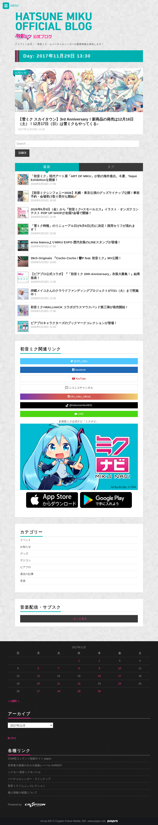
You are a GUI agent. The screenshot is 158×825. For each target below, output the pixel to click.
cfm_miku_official (79, 396)
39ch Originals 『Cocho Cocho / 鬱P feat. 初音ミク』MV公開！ (76, 258)
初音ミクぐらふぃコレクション (26, 785)
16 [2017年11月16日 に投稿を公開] (99, 676)
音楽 (23, 580)
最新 (47, 167)
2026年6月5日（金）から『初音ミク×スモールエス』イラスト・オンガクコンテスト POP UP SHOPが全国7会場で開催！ (84, 211)
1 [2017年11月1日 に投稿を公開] (79, 660)
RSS (12, 738)
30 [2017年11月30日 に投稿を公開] (99, 691)
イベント (25, 540)
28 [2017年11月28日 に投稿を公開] (58, 691)
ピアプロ (25, 567)
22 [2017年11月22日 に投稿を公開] (79, 683)
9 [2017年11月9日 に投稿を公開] (99, 668)
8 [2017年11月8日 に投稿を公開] (79, 668)
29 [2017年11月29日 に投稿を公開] (79, 691)
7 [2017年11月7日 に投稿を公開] (58, 668)
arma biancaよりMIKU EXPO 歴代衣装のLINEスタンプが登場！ (76, 242)
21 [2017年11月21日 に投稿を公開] (58, 683)
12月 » (15, 701)
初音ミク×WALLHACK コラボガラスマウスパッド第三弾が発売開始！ (79, 307)
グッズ (24, 553)
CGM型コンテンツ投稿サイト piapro (29, 758)
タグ (111, 167)
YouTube (79, 378)
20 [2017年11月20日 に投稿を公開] (38, 683)
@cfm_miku (79, 361)
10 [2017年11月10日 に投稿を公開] (119, 668)
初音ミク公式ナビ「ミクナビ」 (79, 421)
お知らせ (21, 72)
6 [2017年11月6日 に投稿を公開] (38, 668)
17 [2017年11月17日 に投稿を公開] (119, 676)
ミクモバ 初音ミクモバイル (24, 772)
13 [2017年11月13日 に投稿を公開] (38, 676)
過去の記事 (27, 574)
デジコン (25, 560)
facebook (79, 369)
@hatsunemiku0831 (79, 405)
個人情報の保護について (22, 792)
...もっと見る (79, 618)
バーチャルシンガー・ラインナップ (29, 779)
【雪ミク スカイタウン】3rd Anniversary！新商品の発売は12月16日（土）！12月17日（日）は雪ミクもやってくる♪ (76, 121)
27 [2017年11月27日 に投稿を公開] (38, 691)
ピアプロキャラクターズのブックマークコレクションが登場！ (74, 323)
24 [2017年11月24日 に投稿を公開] (119, 683)
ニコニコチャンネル (79, 387)
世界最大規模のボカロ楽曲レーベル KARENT (35, 765)
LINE (79, 413)
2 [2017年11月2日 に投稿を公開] (99, 660)
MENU (10, 6)
